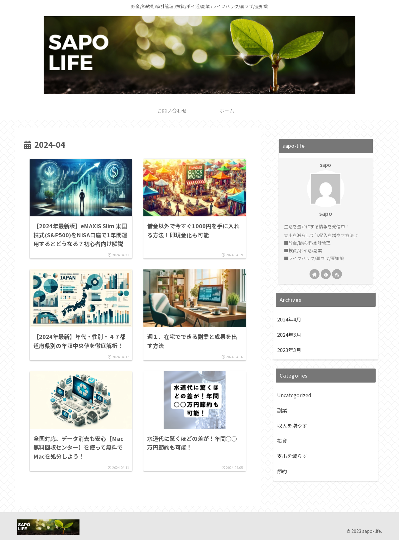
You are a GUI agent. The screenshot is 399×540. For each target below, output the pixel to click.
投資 (282, 440)
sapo (325, 213)
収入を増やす (292, 425)
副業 (282, 410)
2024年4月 (289, 319)
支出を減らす (292, 456)
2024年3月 (289, 334)
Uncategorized (294, 395)
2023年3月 (289, 350)
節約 (282, 471)
